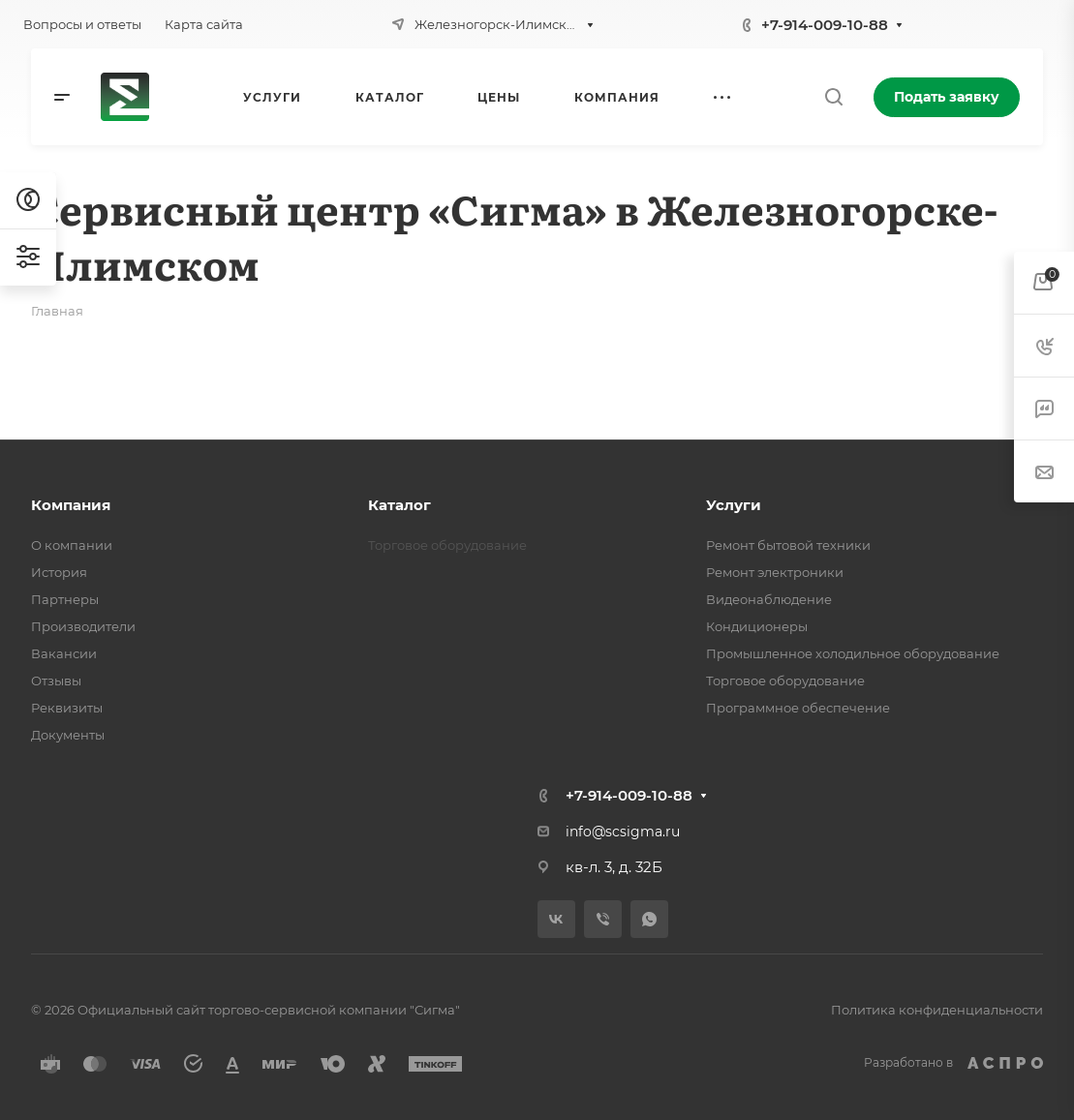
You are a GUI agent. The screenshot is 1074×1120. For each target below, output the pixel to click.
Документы (68, 734)
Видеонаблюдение (769, 599)
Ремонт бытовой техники (788, 545)
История (59, 572)
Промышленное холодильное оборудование (852, 653)
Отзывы (56, 680)
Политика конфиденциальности (937, 1009)
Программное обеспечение (798, 707)
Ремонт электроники (775, 572)
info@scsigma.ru (623, 831)
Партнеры (65, 599)
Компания (70, 505)
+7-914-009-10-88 (824, 24)
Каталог (399, 505)
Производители (83, 626)
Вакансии (64, 653)
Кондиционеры (757, 626)
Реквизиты (67, 707)
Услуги (733, 505)
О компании (71, 545)
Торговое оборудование (785, 680)
